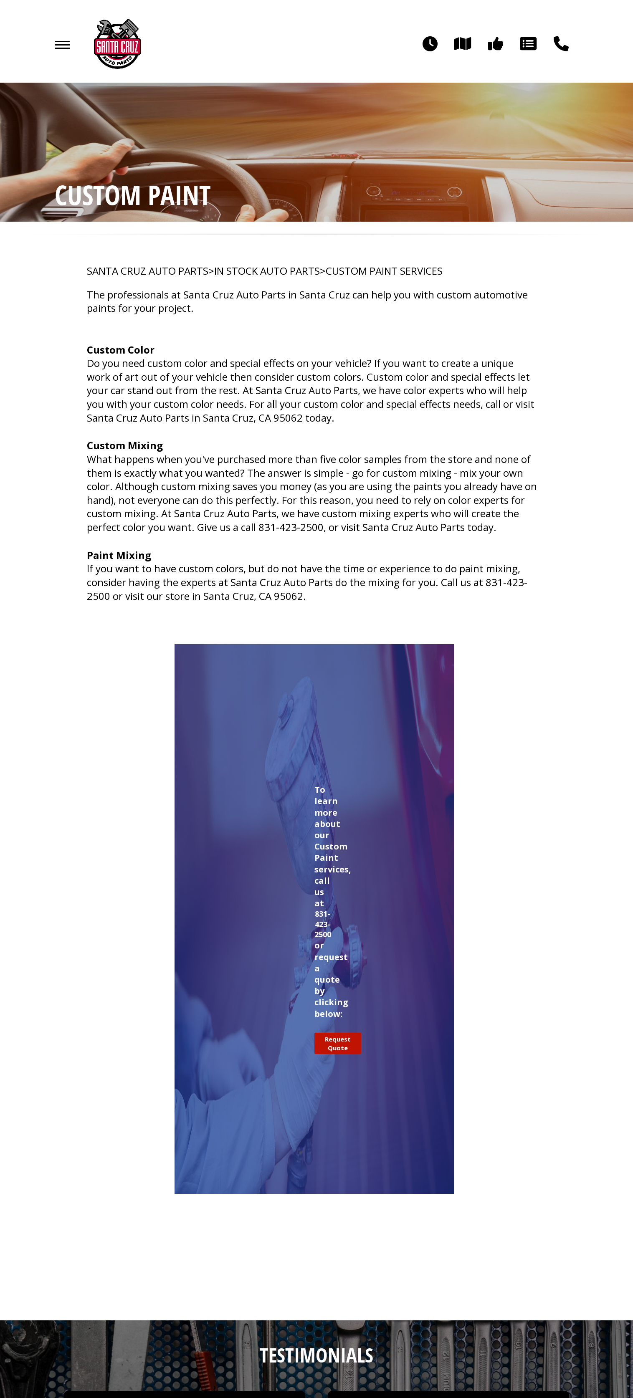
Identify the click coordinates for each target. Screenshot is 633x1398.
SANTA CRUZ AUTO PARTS (147, 271)
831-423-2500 (291, 527)
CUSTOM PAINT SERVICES (384, 271)
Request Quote (338, 1043)
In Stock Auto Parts (267, 271)
